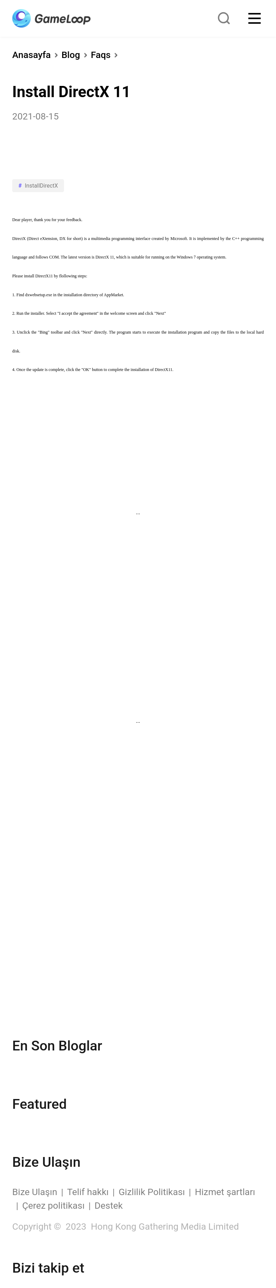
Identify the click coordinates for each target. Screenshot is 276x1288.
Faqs (101, 55)
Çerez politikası (53, 1205)
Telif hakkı (88, 1192)
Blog (70, 55)
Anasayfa (31, 55)
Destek (109, 1205)
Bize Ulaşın (34, 1192)
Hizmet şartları (225, 1192)
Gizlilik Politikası (151, 1192)
